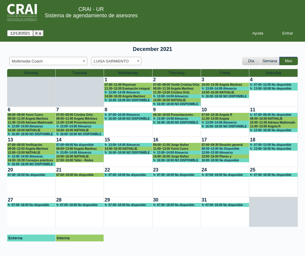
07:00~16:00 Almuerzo (124, 114)
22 (107, 169)
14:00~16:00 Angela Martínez (125, 96)
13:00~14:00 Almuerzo (124, 92)
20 (10, 169)
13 (10, 139)
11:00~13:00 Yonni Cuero (170, 148)
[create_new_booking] (273, 92)
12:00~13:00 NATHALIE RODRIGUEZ (24, 152)
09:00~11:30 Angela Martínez (173, 88)
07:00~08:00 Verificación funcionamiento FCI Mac (25, 145)
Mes (288, 61)
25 (252, 169)
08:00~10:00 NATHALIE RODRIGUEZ (266, 119)
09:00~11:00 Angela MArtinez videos (76, 119)
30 (155, 199)
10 (204, 109)
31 (204, 199)
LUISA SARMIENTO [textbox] (111, 61)
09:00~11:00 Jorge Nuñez (171, 144)
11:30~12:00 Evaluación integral (127, 88)
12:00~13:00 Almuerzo (217, 152)
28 (59, 199)
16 (155, 139)
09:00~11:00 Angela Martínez (28, 118)
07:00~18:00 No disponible (26, 175)
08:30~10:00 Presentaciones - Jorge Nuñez (174, 115)
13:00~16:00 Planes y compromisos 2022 (216, 156)
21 (59, 169)
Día (251, 61)
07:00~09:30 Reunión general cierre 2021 (222, 145)
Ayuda (257, 33)
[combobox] (48, 61)
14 (59, 139)
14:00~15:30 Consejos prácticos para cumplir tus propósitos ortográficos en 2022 (30, 160)
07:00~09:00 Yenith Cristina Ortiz (176, 84)
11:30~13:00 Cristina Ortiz (171, 92)
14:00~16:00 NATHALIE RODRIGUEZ (169, 100)
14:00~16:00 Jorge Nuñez (171, 156)
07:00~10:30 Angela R (217, 114)
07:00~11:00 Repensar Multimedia (120, 85)
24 (204, 169)
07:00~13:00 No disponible (272, 84)
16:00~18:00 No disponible (220, 160)
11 (252, 109)
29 (107, 199)
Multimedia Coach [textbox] (27, 61)
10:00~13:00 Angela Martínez (222, 84)
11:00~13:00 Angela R (265, 126)
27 (10, 199)
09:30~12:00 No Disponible (220, 148)
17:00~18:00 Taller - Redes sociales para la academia (75, 160)
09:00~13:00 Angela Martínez (76, 148)
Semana (270, 61)
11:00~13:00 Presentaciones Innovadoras (76, 122)
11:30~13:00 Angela (215, 118)
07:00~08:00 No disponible (272, 114)
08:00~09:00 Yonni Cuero (25, 114)
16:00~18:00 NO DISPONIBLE (129, 100)
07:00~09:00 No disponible (75, 144)
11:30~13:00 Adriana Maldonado (30, 122)
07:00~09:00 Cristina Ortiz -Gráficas (75, 115)
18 (252, 139)
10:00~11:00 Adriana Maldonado (272, 122)
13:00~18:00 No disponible (272, 88)
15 (107, 139)
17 (204, 139)
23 (155, 169)
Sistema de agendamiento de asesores (91, 15)
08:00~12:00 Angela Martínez (28, 148)
